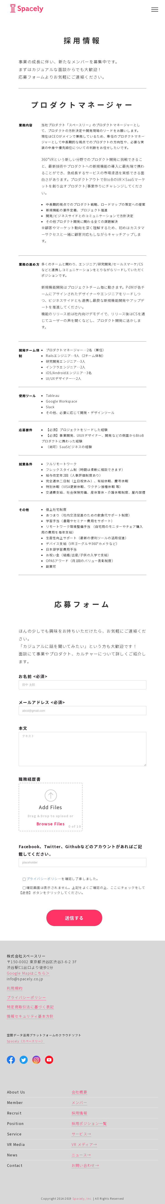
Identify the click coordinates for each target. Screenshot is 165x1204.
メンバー (79, 1102)
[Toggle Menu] (154, 10)
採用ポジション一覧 (89, 1123)
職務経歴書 (82, 803)
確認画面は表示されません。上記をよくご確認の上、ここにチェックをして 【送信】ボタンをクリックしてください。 (82, 890)
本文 (82, 738)
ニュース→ (81, 1155)
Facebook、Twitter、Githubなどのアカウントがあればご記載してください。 (82, 854)
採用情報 (79, 1113)
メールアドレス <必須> (82, 706)
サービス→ (81, 1134)
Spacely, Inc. (82, 1198)
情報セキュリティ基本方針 (30, 1016)
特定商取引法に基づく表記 (30, 1006)
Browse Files (50, 824)
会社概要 (79, 1092)
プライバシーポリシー (43, 878)
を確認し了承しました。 (59, 878)
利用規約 (14, 988)
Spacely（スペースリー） (26, 1041)
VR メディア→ (84, 1144)
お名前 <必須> (82, 680)
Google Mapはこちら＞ (28, 973)
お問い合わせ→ (85, 1165)
